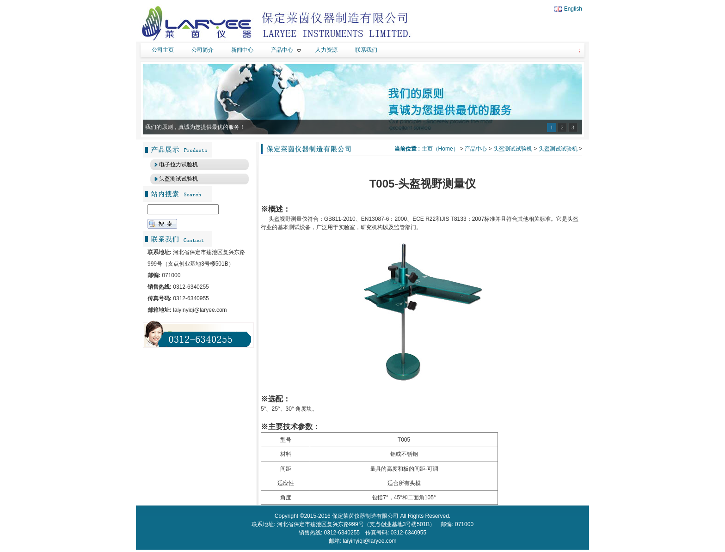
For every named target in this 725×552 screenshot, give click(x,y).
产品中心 (476, 149)
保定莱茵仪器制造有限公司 (365, 516)
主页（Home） (440, 149)
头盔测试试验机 (512, 149)
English (568, 9)
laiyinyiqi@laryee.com (369, 541)
